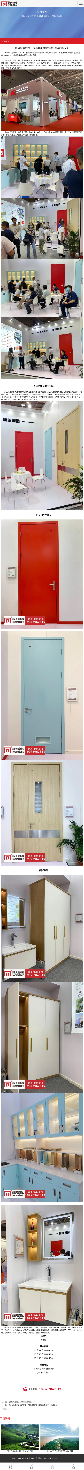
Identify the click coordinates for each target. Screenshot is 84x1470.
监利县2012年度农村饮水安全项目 (60, 1451)
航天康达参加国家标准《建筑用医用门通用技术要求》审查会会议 (34, 1405)
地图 (73, 1468)
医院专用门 (58, 392)
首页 (10, 1468)
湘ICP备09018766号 (65, 1458)
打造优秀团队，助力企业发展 (20, 1402)
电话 (31, 1468)
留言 (52, 1468)
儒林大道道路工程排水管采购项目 (20, 1451)
